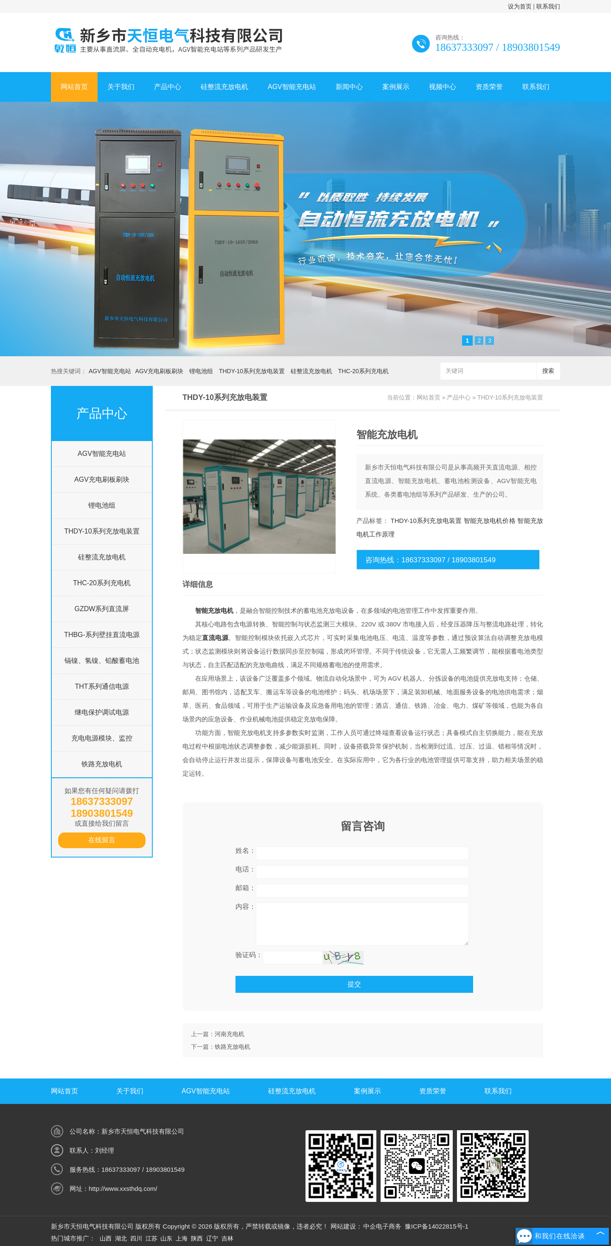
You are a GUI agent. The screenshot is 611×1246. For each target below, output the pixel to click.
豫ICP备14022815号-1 (436, 1226)
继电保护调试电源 (102, 712)
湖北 (121, 1238)
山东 (166, 1238)
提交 (354, 984)
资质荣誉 (489, 86)
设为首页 (520, 6)
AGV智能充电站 (292, 86)
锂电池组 (201, 371)
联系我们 (548, 6)
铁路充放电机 (101, 764)
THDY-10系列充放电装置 (252, 371)
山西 (106, 1238)
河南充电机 (229, 1034)
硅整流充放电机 (224, 86)
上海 (182, 1238)
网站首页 (74, 86)
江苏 (151, 1238)
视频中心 (442, 86)
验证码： (249, 954)
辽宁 (212, 1238)
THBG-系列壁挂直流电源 (102, 634)
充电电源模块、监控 (101, 738)
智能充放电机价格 (490, 520)
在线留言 (101, 840)
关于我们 (121, 86)
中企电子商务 (382, 1226)
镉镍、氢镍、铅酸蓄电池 (101, 660)
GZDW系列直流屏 (102, 608)
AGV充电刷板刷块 (159, 371)
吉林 (227, 1238)
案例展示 (395, 86)
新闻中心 (349, 86)
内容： (245, 906)
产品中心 (167, 86)
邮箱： (245, 887)
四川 (136, 1238)
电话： (245, 869)
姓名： (245, 850)
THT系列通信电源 (102, 686)
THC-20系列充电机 (363, 371)
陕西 (197, 1238)
